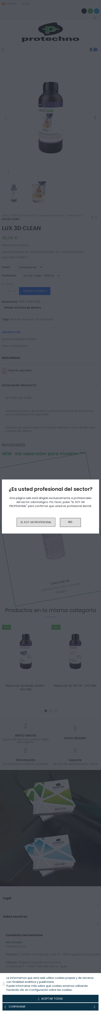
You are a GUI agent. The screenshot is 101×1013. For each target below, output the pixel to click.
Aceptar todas (50, 999)
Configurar (50, 1007)
